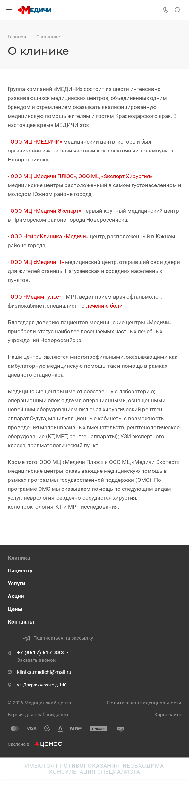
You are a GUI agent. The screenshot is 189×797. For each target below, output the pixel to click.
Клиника (19, 558)
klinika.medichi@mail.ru (44, 672)
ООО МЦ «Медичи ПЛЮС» (43, 176)
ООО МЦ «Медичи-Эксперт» (46, 211)
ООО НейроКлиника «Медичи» (50, 236)
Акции (16, 596)
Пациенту (20, 570)
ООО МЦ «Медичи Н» (37, 262)
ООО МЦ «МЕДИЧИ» (36, 141)
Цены (15, 609)
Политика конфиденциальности (144, 703)
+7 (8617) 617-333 (40, 652)
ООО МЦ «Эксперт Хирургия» (115, 176)
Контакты (21, 622)
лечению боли (104, 305)
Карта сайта (167, 715)
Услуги (16, 583)
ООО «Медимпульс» (36, 296)
